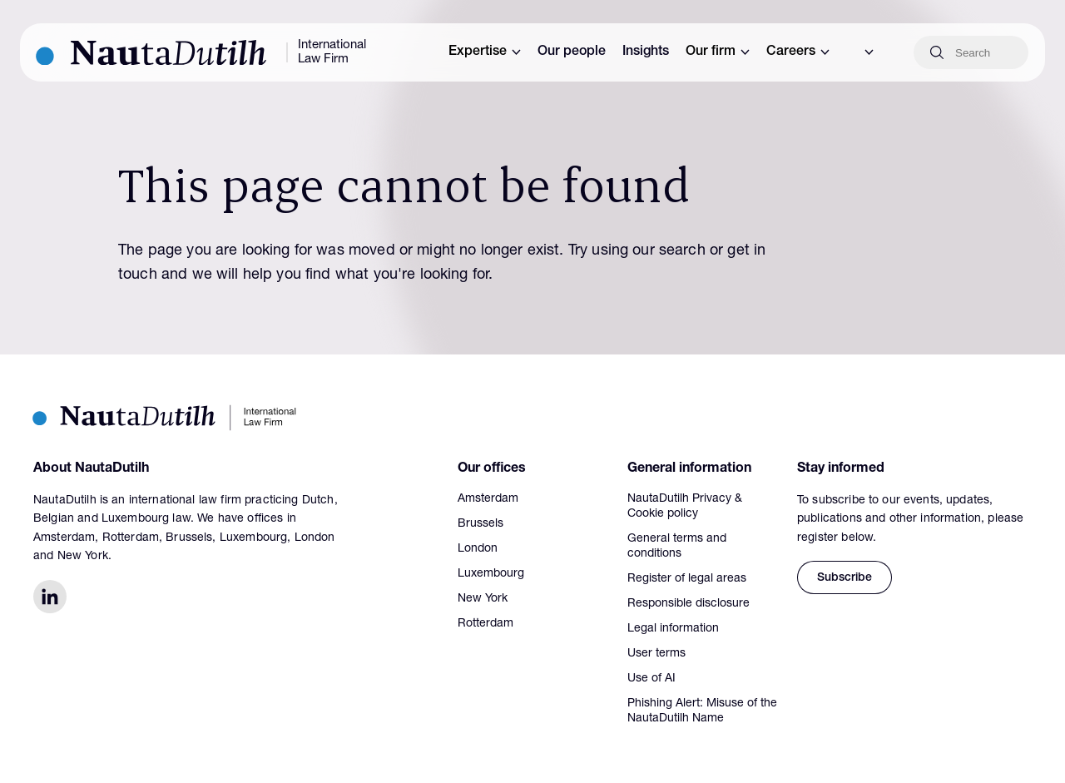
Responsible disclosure (688, 604)
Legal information (673, 629)
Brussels (480, 524)
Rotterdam (485, 624)
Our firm (718, 52)
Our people (571, 52)
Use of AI (651, 679)
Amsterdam (488, 499)
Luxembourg (491, 574)
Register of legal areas (686, 579)
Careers (798, 52)
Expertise (484, 52)
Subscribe (844, 578)
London (478, 549)
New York (483, 599)
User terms (656, 654)
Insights (645, 52)
